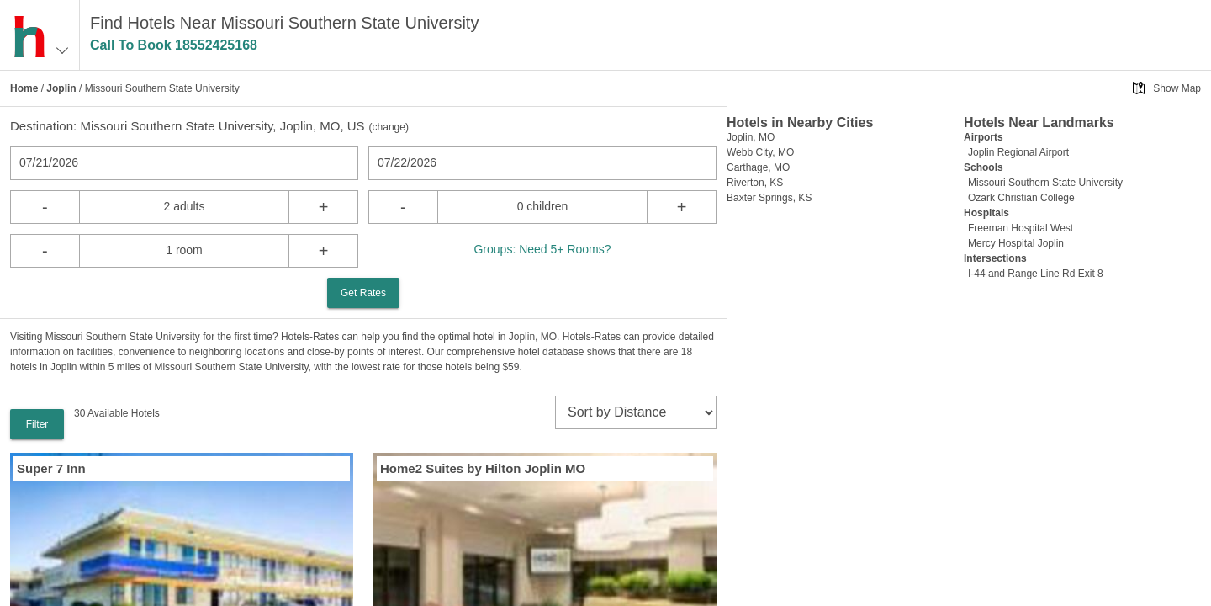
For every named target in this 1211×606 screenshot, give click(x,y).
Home (24, 88)
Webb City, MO (760, 152)
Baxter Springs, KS (769, 198)
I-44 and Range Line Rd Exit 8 (1035, 273)
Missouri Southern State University (1045, 183)
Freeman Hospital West (1020, 228)
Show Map (1177, 88)
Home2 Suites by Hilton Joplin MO (482, 468)
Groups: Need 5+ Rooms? (542, 249)
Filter (37, 424)
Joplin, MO (751, 137)
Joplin (61, 88)
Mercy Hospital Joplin (1016, 243)
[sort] (636, 412)
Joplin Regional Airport (1018, 152)
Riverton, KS (755, 183)
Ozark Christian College (1021, 198)
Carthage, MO (758, 167)
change (389, 127)
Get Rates (363, 293)
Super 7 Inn (51, 468)
